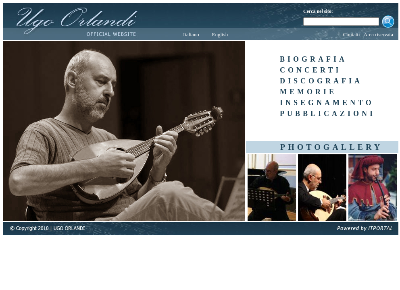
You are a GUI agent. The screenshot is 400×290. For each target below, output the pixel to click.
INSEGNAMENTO (327, 103)
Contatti (351, 34)
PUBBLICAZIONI (327, 114)
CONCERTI (310, 70)
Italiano (191, 34)
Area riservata (378, 34)
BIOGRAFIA (313, 59)
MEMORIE (308, 92)
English (220, 34)
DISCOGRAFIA (321, 81)
